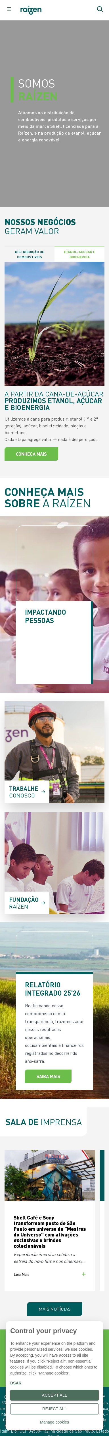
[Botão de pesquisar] (100, 9)
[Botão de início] (33, 10)
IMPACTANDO (45, 616)
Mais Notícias (55, 1309)
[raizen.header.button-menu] (9, 9)
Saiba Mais (48, 1076)
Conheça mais (31, 454)
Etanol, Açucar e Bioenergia (79, 254)
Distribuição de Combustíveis (29, 254)
